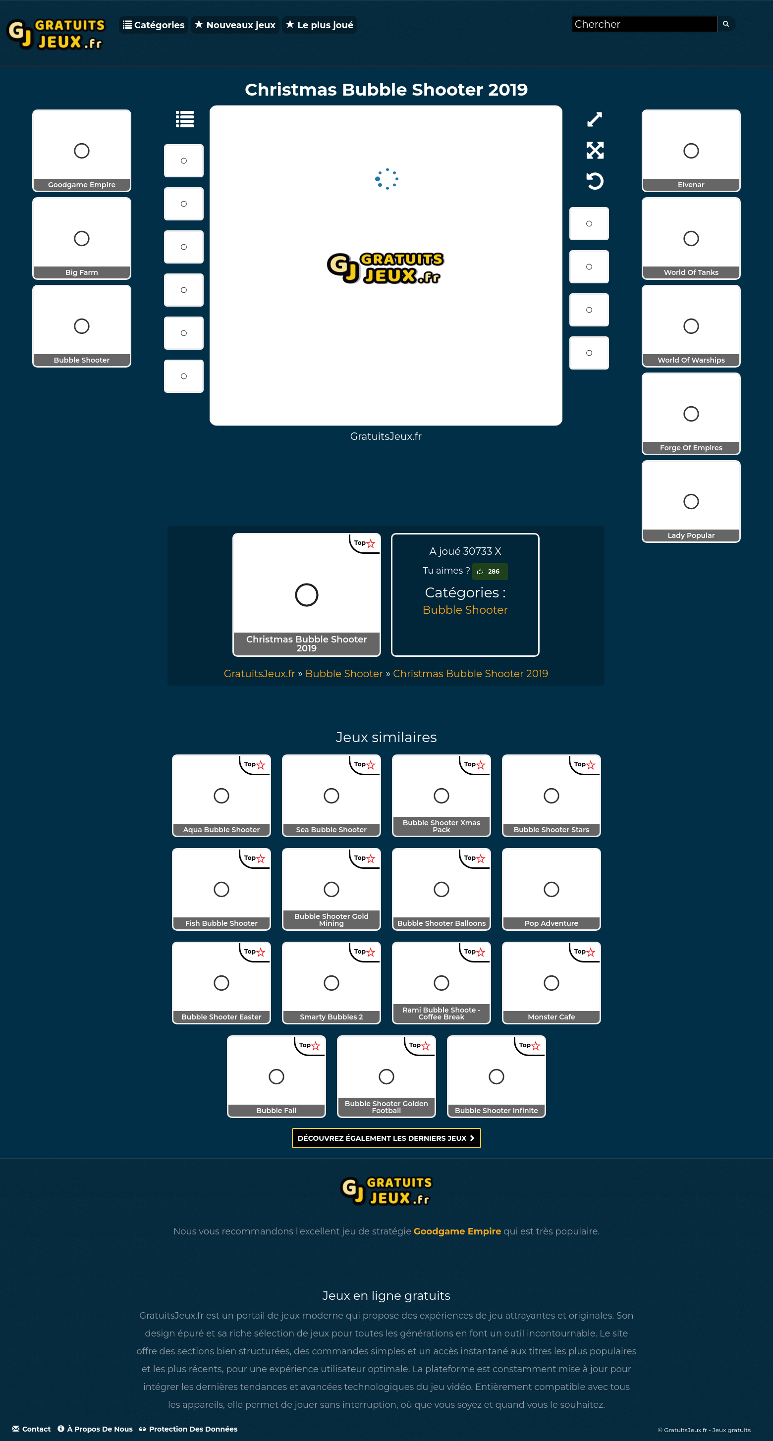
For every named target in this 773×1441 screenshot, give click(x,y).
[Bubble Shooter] (180, 118)
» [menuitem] (264, 674)
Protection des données (188, 1429)
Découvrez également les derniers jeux (387, 1138)
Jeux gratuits (732, 1430)
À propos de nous (95, 1429)
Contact (31, 1429)
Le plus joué (319, 25)
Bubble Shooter (465, 610)
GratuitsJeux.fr (259, 674)
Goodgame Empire (457, 1231)
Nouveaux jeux (235, 25)
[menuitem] (470, 674)
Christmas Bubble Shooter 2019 (470, 674)
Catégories (153, 25)
